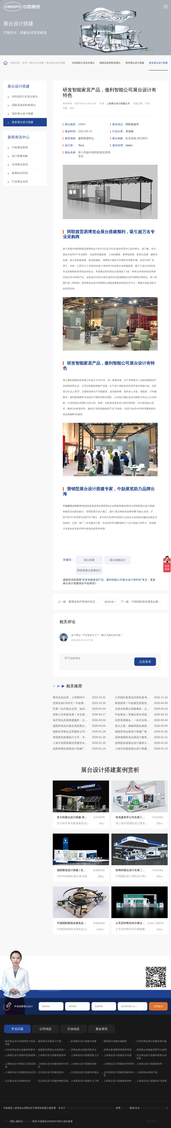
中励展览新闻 (20, 147)
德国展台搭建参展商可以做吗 (151, 1049)
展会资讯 (102, 1029)
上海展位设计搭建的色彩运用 (20, 1072)
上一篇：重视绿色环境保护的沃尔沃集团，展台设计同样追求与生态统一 (79, 601)
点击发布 (145, 661)
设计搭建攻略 (20, 155)
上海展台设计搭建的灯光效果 (151, 1080)
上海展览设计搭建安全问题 (118, 1055)
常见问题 (17, 1029)
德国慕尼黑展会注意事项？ (52, 1049)
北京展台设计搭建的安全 (18, 1080)
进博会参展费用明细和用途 (118, 1049)
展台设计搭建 (37, 62)
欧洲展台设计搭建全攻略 (84, 1041)
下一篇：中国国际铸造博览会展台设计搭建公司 (142, 601)
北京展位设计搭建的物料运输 (53, 1080)
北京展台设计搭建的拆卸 (51, 1072)
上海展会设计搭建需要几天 (85, 1055)
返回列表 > (110, 601)
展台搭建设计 (118, 560)
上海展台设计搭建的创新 (84, 1063)
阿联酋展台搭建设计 (89, 570)
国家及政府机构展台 (110, 62)
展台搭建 (89, 560)
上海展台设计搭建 (74, 1108)
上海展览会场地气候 (146, 1072)
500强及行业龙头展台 (83, 62)
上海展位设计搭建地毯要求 (52, 1055)
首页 (24, 62)
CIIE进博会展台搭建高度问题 (151, 1041)
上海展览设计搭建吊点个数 (85, 1080)
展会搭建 (27, 1121)
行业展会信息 (20, 181)
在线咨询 (49, 987)
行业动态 (73, 1029)
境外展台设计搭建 (134, 62)
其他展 (130, 131)
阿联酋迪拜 (132, 124)
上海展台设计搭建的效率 (149, 1063)
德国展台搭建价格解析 (115, 1041)
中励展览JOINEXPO (73, 505)
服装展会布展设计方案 (49, 1041)
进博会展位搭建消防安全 (84, 1049)
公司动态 (45, 1029)
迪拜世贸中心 (86, 138)
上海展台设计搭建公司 (118, 103)
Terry (81, 145)
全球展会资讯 (20, 164)
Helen (129, 145)
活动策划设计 (106, 1108)
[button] (151, 192)
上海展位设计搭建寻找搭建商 (20, 1055)
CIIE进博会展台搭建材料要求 (20, 1049)
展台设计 (125, 1108)
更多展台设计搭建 (55, 62)
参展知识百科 (20, 173)
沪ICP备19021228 (156, 1108)
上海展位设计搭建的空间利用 (119, 1063)
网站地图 (151, 1121)
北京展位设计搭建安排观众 (85, 1072)
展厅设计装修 (92, 1108)
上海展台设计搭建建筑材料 (118, 1080)
